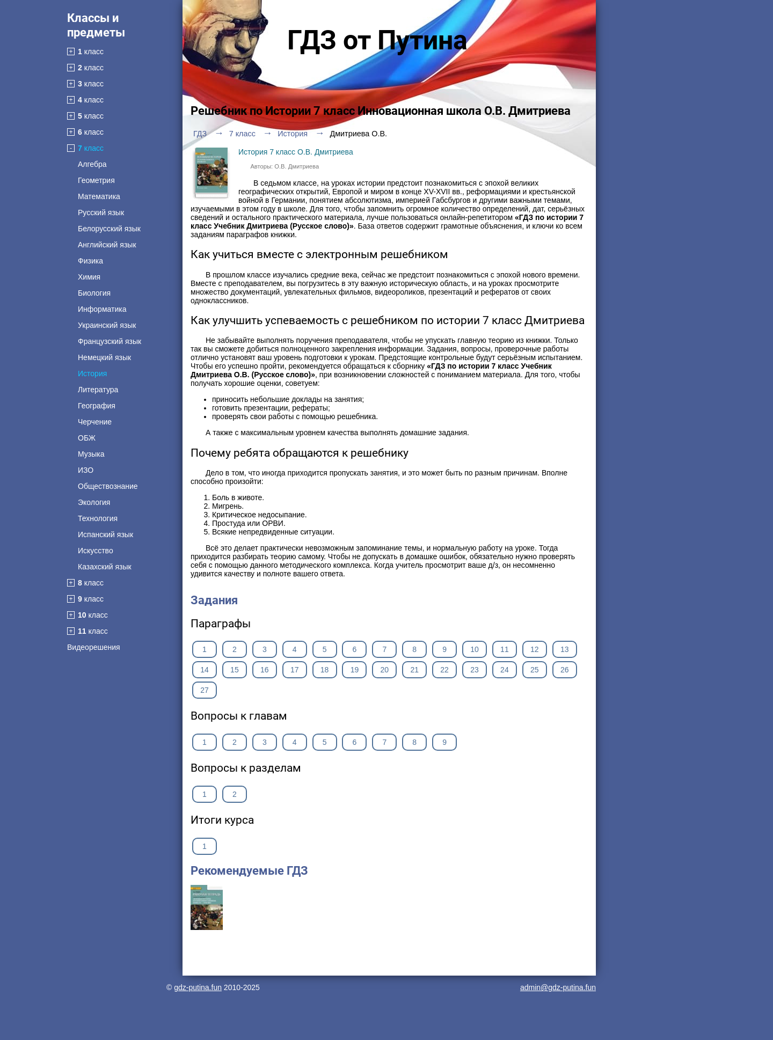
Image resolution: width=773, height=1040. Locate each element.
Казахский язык (105, 566)
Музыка (91, 454)
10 (474, 649)
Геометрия (96, 180)
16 (264, 669)
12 (534, 649)
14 (204, 669)
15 (234, 669)
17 (294, 669)
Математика (99, 196)
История (92, 373)
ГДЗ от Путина (377, 40)
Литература (98, 389)
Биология (94, 293)
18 (324, 669)
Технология (98, 518)
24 (504, 669)
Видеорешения (93, 647)
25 (534, 669)
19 (355, 669)
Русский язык (101, 212)
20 (385, 669)
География (96, 405)
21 (414, 669)
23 (474, 669)
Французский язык (109, 341)
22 (444, 669)
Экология (94, 502)
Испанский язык (105, 534)
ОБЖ (87, 438)
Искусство (95, 550)
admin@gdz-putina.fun (558, 987)
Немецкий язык (104, 357)
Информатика (102, 309)
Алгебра (92, 164)
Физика (90, 261)
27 (204, 690)
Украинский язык (107, 325)
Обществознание (108, 486)
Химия (89, 277)
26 (564, 669)
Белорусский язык (109, 228)
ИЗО (85, 470)
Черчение (95, 422)
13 (564, 649)
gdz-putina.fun (198, 987)
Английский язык (107, 244)
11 (504, 649)
